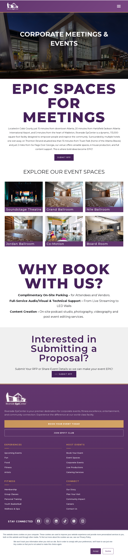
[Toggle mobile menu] (119, 6)
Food (7, 462)
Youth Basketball (12, 504)
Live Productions (74, 467)
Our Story (71, 489)
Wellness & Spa (12, 509)
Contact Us (71, 509)
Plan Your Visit (73, 494)
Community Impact (75, 499)
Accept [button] (95, 551)
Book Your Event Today (64, 424)
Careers (70, 504)
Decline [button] (108, 551)
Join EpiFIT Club (64, 433)
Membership (10, 489)
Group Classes (11, 494)
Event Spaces (73, 457)
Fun (6, 457)
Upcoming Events (13, 453)
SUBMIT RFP (64, 157)
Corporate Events (75, 462)
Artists (7, 472)
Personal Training (13, 499)
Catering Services (75, 472)
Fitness (8, 467)
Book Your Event (74, 453)
